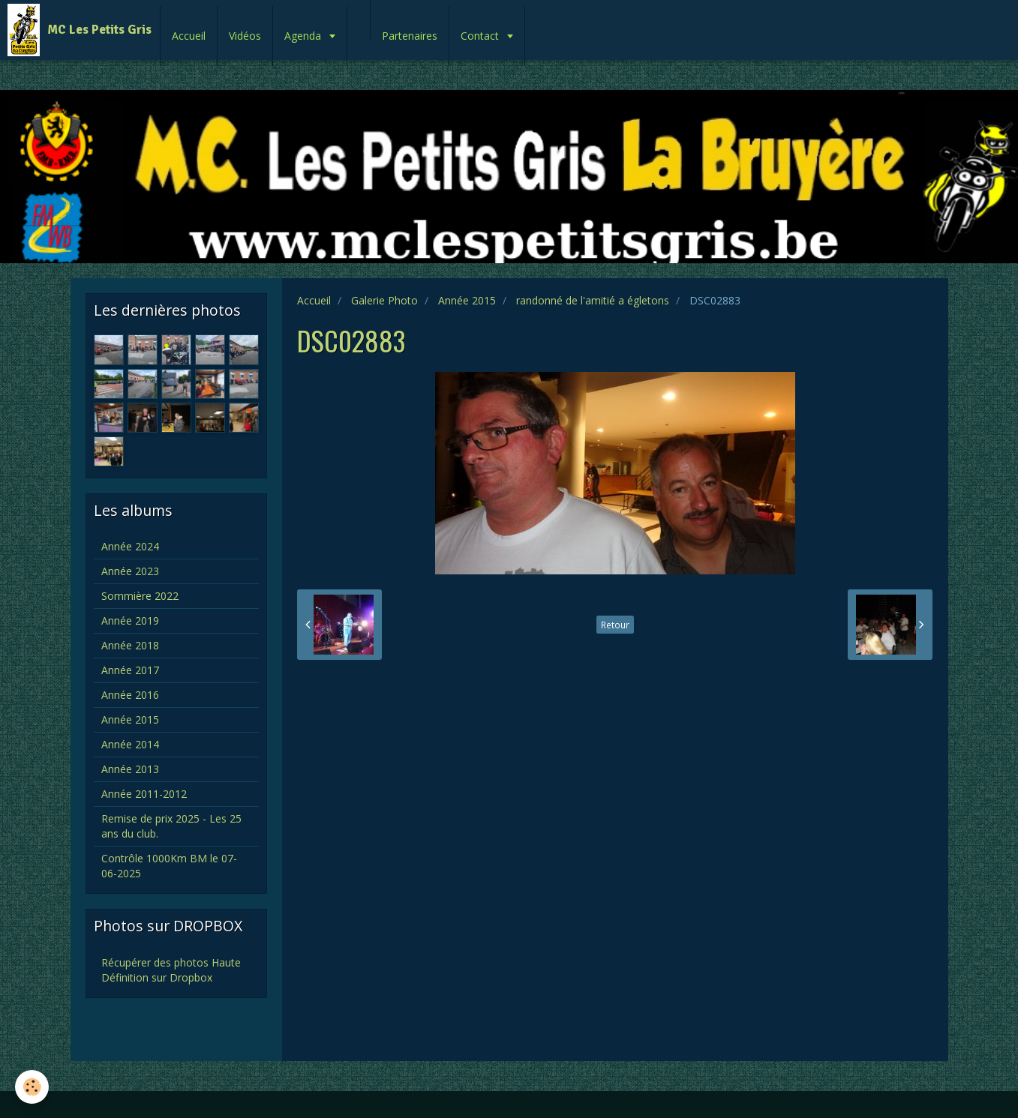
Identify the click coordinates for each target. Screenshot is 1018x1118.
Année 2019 (130, 620)
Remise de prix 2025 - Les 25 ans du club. (171, 826)
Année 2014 (130, 744)
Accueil (189, 35)
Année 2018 (130, 645)
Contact (481, 35)
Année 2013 (130, 769)
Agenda (304, 35)
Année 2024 (130, 546)
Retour (615, 625)
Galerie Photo (384, 300)
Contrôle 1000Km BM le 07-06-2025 (169, 865)
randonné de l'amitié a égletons (592, 300)
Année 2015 (467, 300)
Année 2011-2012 (144, 794)
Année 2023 (130, 571)
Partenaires (409, 35)
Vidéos (245, 35)
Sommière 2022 (140, 596)
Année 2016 (130, 695)
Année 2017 (130, 670)
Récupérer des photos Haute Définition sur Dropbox (171, 970)
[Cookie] (32, 1087)
